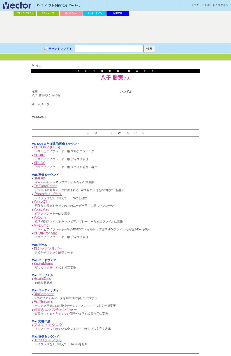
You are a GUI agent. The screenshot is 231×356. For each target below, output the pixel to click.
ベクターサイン (94, 13)
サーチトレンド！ (60, 48)
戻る (39, 66)
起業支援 (117, 13)
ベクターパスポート (203, 5)
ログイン (222, 5)
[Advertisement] (115, 29)
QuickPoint (71, 13)
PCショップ (48, 13)
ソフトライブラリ (25, 13)
